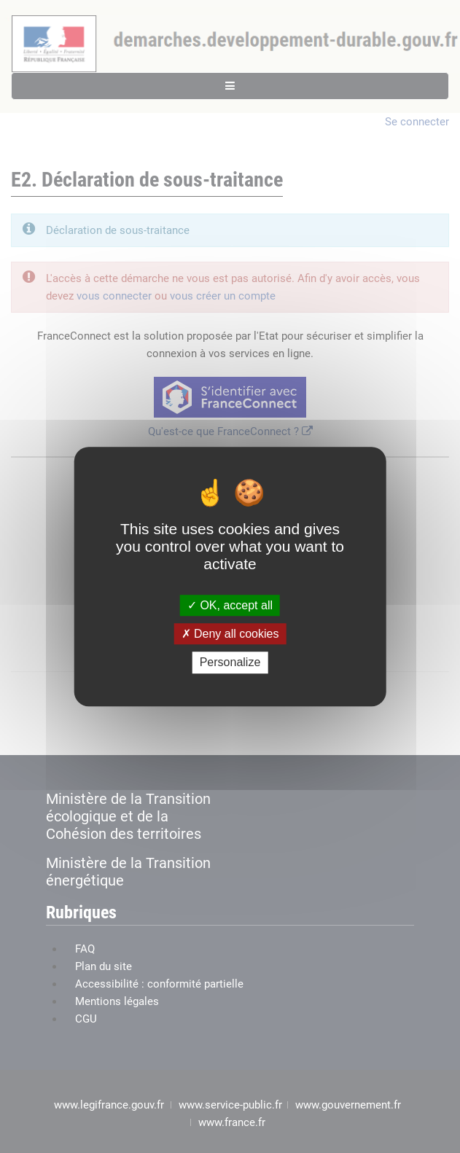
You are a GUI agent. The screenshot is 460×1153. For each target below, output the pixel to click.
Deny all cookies (230, 634)
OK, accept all (230, 605)
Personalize (230, 663)
